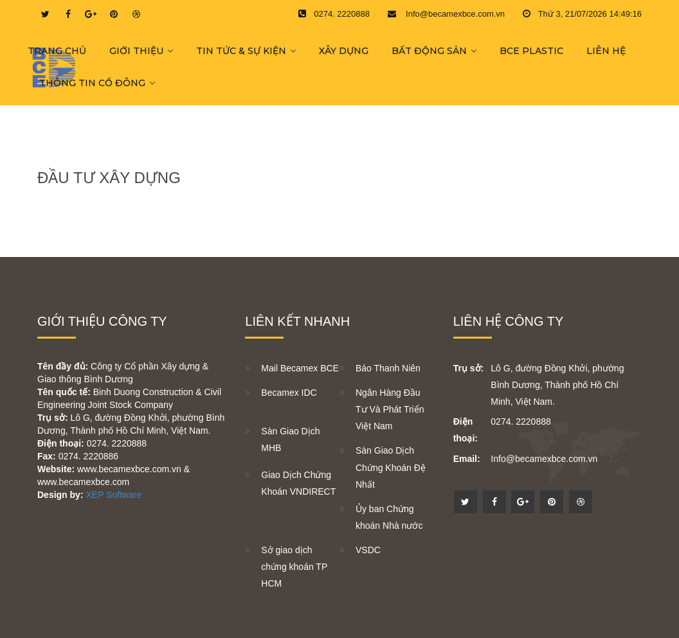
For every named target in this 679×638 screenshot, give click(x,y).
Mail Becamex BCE (300, 368)
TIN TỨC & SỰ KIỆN (241, 51)
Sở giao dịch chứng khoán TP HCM (294, 567)
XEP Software (113, 495)
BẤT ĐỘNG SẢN (429, 51)
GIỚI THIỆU (136, 51)
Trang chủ (57, 51)
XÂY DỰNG (343, 51)
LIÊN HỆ (606, 51)
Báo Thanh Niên (388, 368)
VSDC (368, 550)
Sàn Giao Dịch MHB (290, 439)
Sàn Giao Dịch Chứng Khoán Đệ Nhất (391, 467)
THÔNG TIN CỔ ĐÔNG (92, 83)
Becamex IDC (288, 392)
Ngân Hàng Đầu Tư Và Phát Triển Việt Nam (390, 409)
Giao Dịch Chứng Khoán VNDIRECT (298, 483)
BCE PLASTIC (531, 51)
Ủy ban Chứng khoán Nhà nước (389, 517)
